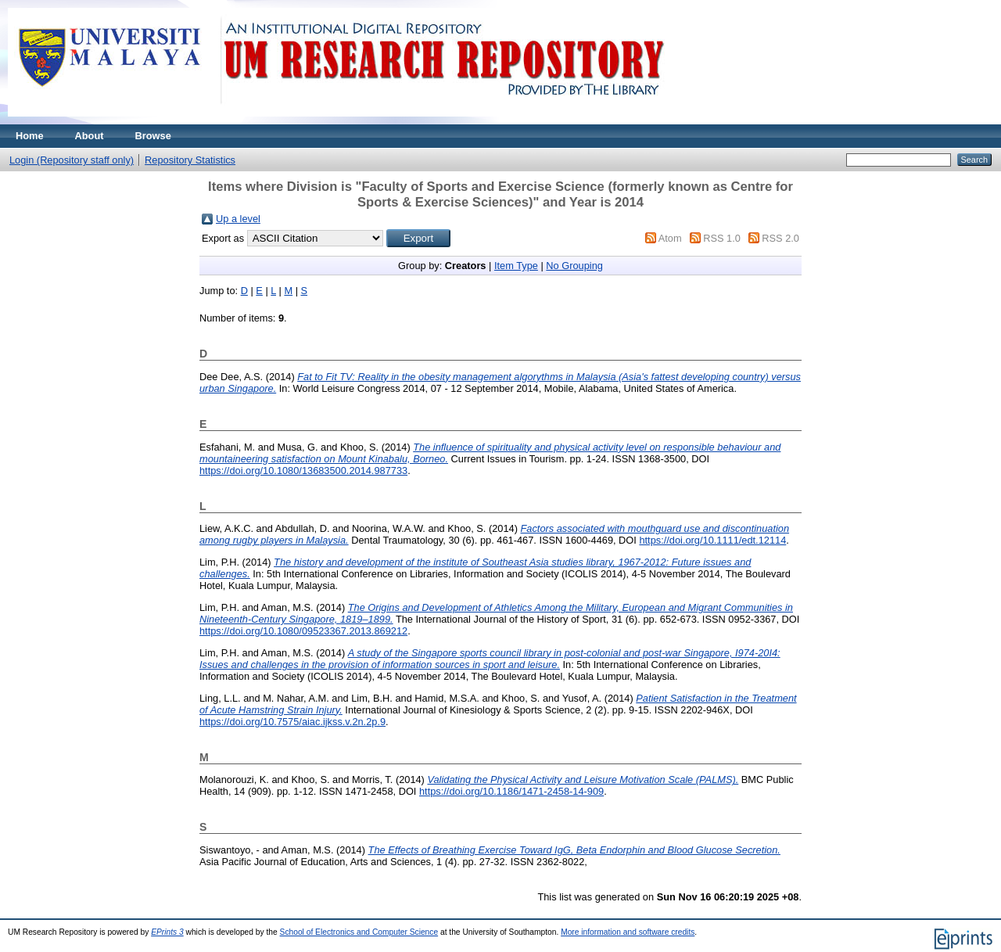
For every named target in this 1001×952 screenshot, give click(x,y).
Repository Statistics (190, 160)
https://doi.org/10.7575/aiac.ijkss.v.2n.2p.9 (292, 721)
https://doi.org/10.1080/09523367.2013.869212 (303, 631)
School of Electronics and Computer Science (359, 932)
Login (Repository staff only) (71, 160)
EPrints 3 (167, 932)
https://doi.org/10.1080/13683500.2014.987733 (303, 470)
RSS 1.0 (722, 238)
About (89, 136)
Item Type (516, 265)
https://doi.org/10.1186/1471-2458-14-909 (511, 791)
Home (30, 136)
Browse (153, 136)
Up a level (238, 219)
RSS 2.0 (780, 238)
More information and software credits (627, 932)
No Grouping (574, 265)
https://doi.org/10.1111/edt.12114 (712, 540)
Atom (670, 238)
